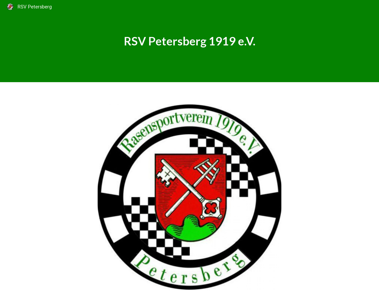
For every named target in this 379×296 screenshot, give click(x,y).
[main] (189, 41)
